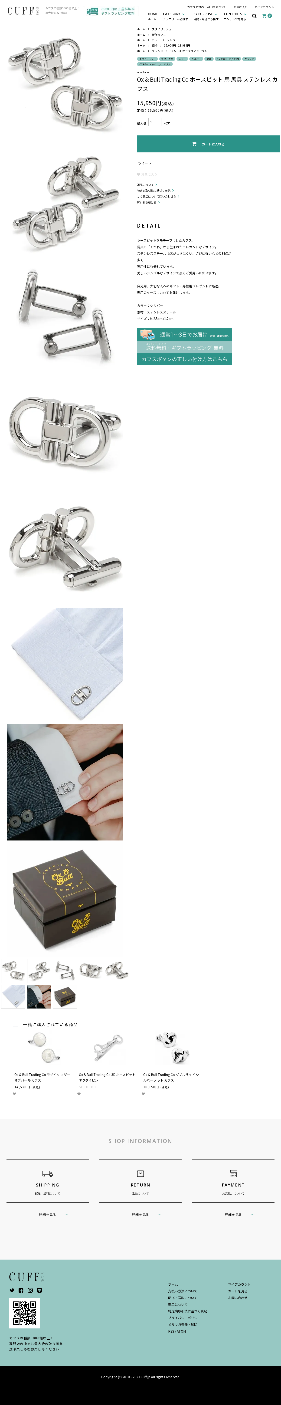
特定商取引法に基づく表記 (153, 190)
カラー (156, 40)
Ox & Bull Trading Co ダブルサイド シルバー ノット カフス (171, 1077)
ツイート (144, 163)
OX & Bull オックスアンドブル (188, 51)
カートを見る (238, 1291)
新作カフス (159, 35)
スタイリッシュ (161, 29)
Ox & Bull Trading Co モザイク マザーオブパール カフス (42, 1077)
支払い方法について (182, 1291)
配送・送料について (182, 1297)
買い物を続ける (147, 202)
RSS (171, 1331)
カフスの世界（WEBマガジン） (207, 7)
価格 (154, 45)
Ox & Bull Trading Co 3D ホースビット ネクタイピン (107, 1077)
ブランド (157, 51)
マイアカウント (264, 7)
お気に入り (241, 7)
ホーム (141, 29)
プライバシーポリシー (184, 1317)
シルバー (172, 40)
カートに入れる (208, 143)
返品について (145, 185)
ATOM (181, 1331)
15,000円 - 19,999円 (177, 45)
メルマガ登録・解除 (182, 1324)
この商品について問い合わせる (156, 196)
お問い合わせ (238, 1297)
